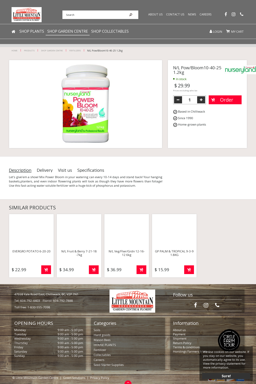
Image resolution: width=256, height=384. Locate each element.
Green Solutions (74, 378)
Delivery (45, 170)
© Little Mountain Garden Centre (35, 378)
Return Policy (182, 343)
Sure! (225, 375)
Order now (46, 269)
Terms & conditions (186, 347)
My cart (237, 32)
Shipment (179, 338)
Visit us (65, 170)
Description (20, 170)
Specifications (90, 170)
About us (179, 330)
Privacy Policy (99, 378)
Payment (179, 334)
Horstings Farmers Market (191, 351)
